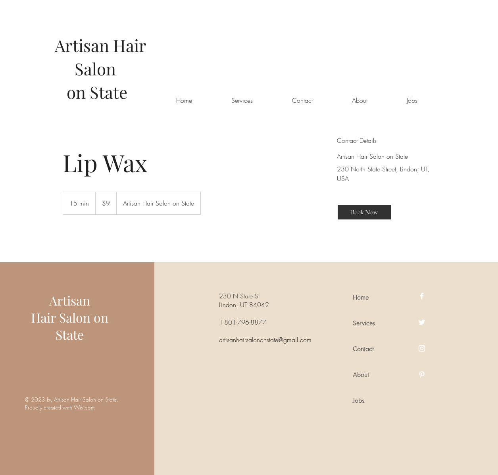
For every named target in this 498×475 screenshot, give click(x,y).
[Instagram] (421, 348)
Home (361, 297)
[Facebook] (421, 296)
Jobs (358, 400)
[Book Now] (364, 212)
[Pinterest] (421, 374)
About (361, 375)
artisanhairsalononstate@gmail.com (265, 339)
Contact (363, 349)
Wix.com (84, 407)
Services (364, 323)
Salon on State (82, 326)
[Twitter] (421, 322)
